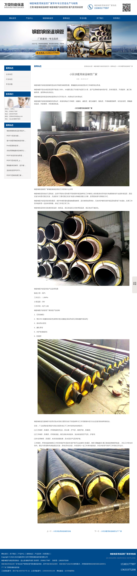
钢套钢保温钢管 (52, 564)
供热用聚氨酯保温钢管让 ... (16, 150)
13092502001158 (48, 571)
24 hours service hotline (121, 558)
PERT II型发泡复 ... (13, 136)
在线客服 (134, 281)
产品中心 (29, 18)
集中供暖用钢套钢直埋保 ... (16, 141)
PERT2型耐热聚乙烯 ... (15, 175)
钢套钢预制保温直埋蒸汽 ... (16, 131)
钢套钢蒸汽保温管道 (66, 564)
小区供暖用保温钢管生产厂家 (111, 531)
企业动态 (9, 74)
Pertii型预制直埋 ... (13, 146)
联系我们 (116, 18)
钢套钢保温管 (48, 18)
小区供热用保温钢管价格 (62, 531)
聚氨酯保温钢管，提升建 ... (16, 165)
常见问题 (83, 18)
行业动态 (9, 79)
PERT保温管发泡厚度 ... (15, 155)
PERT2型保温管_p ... (14, 160)
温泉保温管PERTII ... (14, 170)
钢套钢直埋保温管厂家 (9, 564)
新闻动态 (66, 18)
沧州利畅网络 (69, 571)
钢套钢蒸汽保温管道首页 (101, 66)
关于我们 (99, 18)
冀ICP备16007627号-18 (21, 571)
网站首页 (12, 18)
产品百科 (38, 554)
